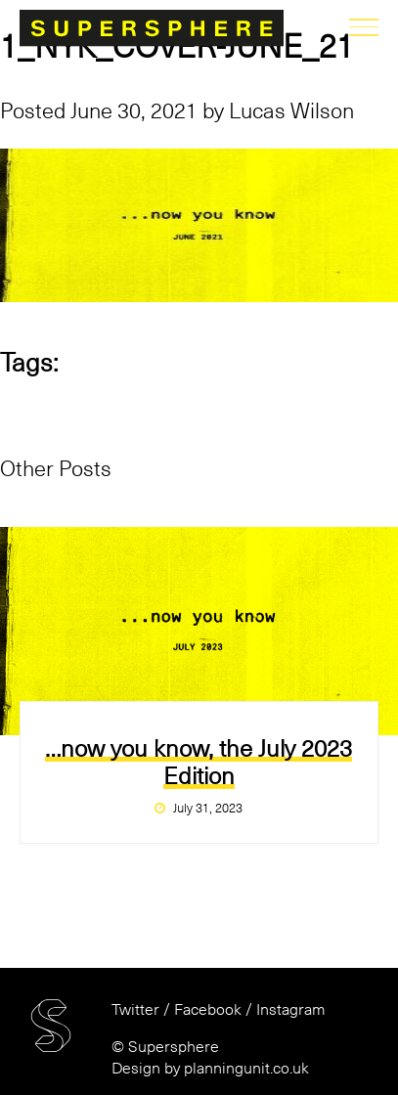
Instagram (291, 1010)
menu (363, 27)
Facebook (208, 1010)
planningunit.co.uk (246, 1068)
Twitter (135, 1010)
